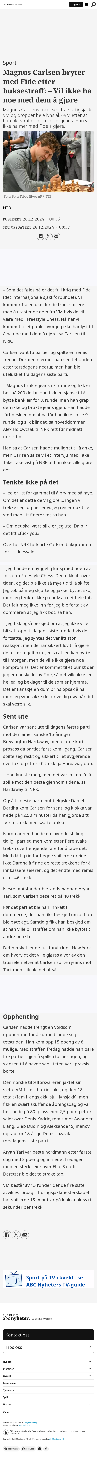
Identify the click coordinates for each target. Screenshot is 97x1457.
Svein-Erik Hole (24, 1425)
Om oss (7, 1404)
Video (6, 1412)
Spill (5, 1397)
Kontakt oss (17, 1335)
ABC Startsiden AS (56, 1439)
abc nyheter (13, 1448)
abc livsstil (30, 1448)
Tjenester (8, 1390)
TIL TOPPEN (9, 1315)
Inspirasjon (9, 1383)
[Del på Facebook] (40, 236)
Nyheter (7, 1361)
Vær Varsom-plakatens (58, 1431)
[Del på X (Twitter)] (48, 236)
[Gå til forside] (13, 4)
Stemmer (8, 1368)
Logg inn (76, 4)
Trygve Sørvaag (30, 1422)
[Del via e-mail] (56, 236)
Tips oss (13, 1347)
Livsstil (7, 1375)
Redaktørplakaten (39, 1431)
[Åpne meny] (86, 4)
